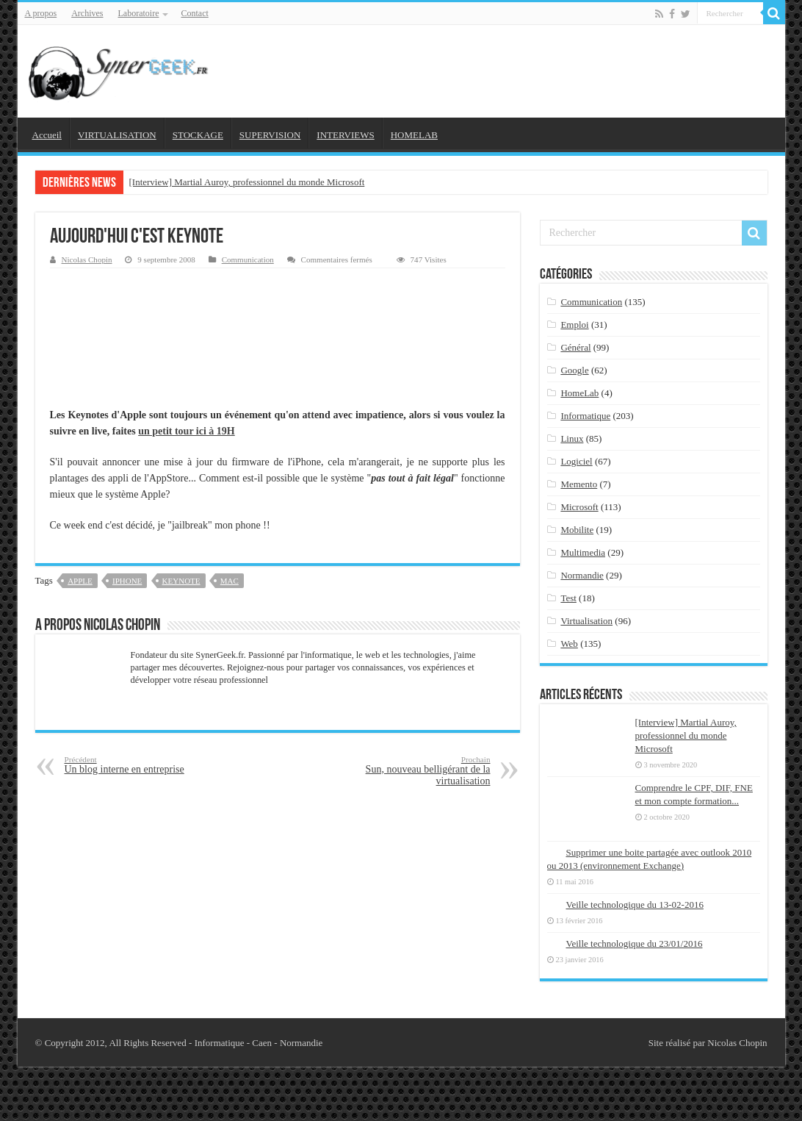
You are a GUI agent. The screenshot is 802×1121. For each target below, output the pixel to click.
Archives (87, 13)
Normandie (581, 575)
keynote (181, 580)
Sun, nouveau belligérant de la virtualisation (415, 771)
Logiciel (576, 461)
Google (574, 370)
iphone (127, 580)
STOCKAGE (198, 134)
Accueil (47, 134)
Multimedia (582, 552)
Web (569, 643)
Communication (248, 259)
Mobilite (576, 529)
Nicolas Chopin (87, 259)
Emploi (574, 324)
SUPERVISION (269, 134)
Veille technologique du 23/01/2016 (634, 943)
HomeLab (579, 392)
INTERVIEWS (345, 134)
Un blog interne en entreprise (140, 765)
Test (568, 598)
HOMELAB (414, 134)
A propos (41, 13)
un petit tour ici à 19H (186, 431)
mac (229, 580)
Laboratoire (138, 13)
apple (80, 580)
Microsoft (579, 506)
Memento (578, 484)
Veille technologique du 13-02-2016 (635, 904)
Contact (194, 13)
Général (575, 347)
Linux (571, 438)
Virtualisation (586, 620)
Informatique (585, 415)
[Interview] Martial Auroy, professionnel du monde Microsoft (247, 181)
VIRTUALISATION (117, 134)
